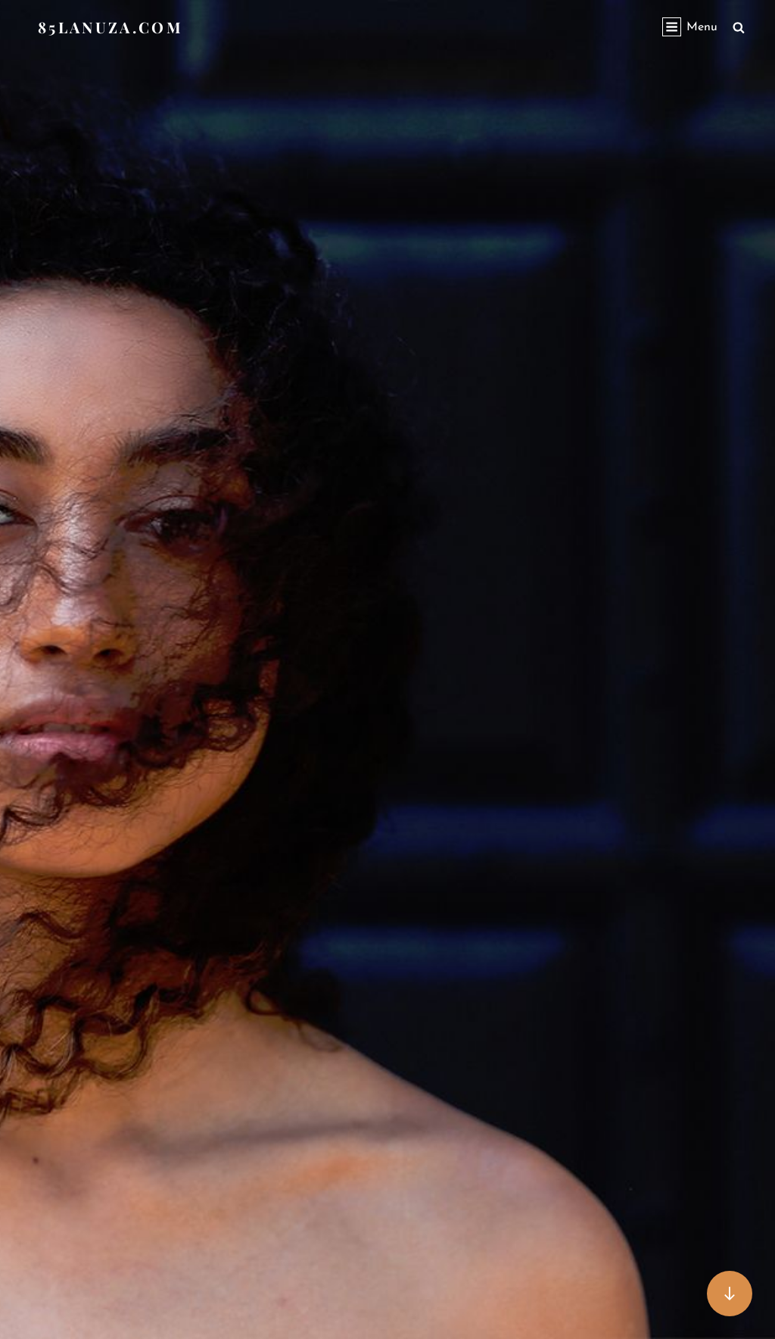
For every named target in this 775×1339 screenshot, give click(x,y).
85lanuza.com (110, 27)
